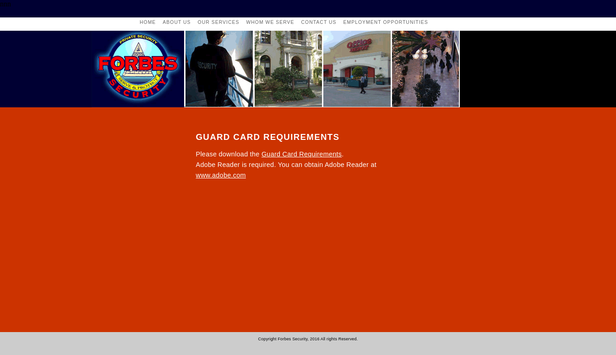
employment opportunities (385, 22)
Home (148, 22)
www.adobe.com (221, 175)
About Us (177, 22)
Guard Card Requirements (302, 154)
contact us (319, 22)
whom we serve (270, 22)
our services (219, 22)
